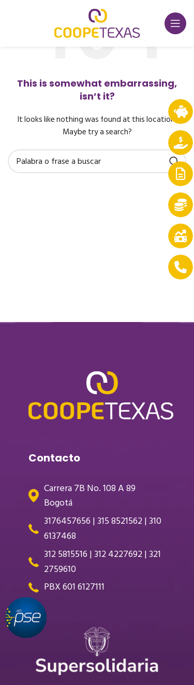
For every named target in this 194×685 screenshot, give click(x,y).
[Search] (97, 161)
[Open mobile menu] (175, 23)
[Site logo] (97, 23)
